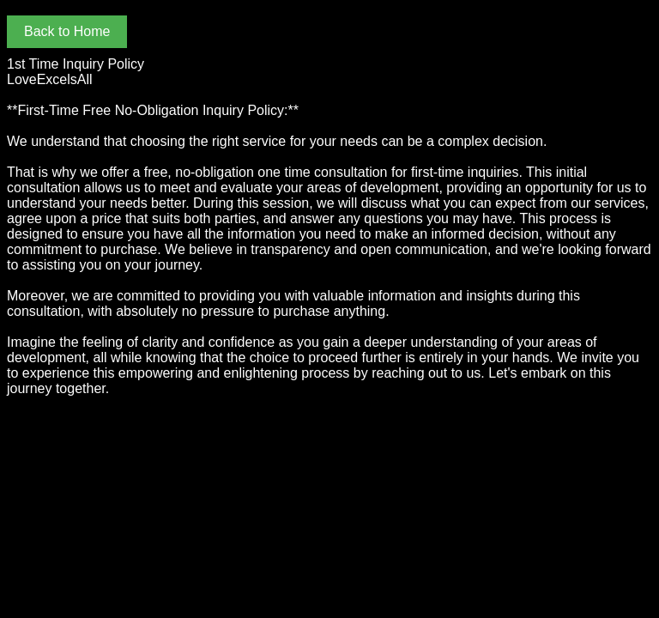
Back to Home (67, 31)
